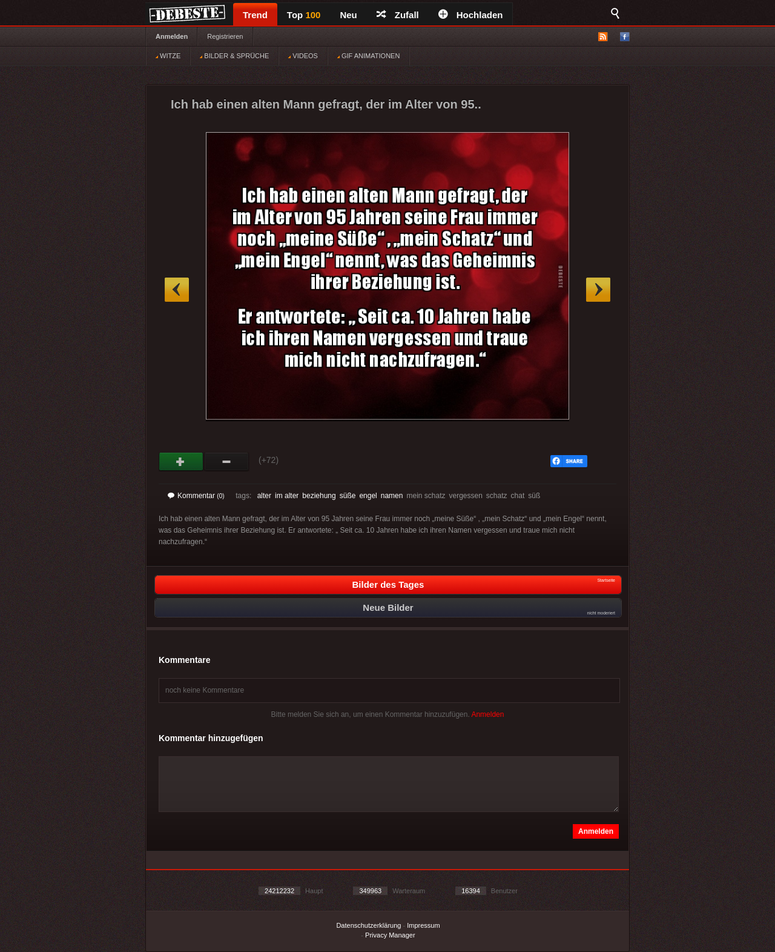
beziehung (318, 495)
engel (368, 495)
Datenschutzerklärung (368, 925)
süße (348, 495)
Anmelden (172, 36)
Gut (181, 461)
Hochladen (470, 15)
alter (264, 495)
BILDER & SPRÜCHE (234, 55)
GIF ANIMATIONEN (368, 55)
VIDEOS (303, 55)
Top (304, 15)
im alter (286, 495)
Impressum (423, 925)
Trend (255, 15)
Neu (348, 15)
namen (392, 495)
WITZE (168, 55)
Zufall (398, 15)
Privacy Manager (390, 935)
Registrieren (225, 36)
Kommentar (196, 495)
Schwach (226, 461)
